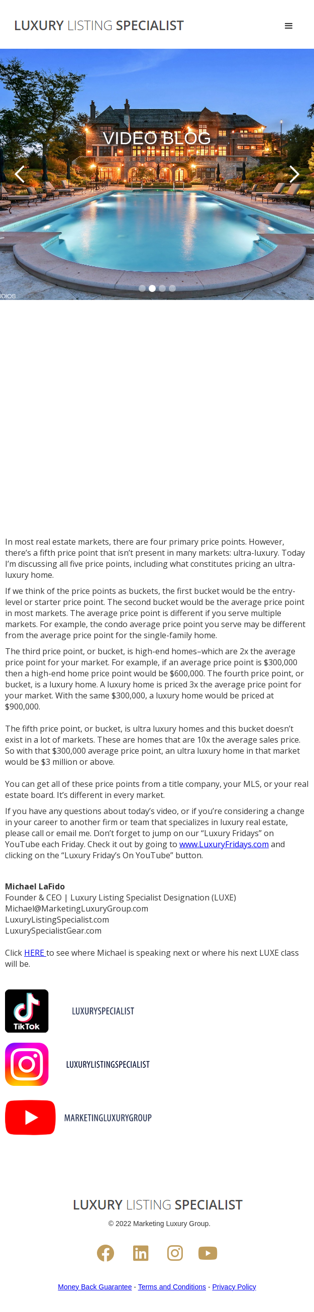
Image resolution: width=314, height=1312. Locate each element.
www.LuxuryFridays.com (224, 844)
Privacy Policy (234, 1287)
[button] (289, 26)
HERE (35, 952)
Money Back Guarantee (95, 1287)
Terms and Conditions (172, 1287)
